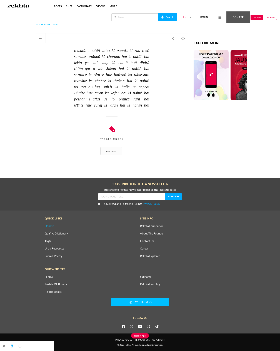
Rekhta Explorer (150, 255)
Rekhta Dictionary (56, 284)
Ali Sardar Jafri (47, 25)
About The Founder (152, 233)
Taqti (48, 240)
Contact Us (147, 240)
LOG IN (204, 17)
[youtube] (140, 326)
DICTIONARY (84, 6)
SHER (69, 6)
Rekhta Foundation (152, 225)
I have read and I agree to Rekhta (129, 203)
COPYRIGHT (158, 339)
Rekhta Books (53, 291)
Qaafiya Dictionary (56, 233)
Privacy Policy (151, 203)
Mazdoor (111, 150)
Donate (238, 17)
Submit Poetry (53, 255)
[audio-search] (167, 17)
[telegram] (157, 326)
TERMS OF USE (142, 339)
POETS (58, 6)
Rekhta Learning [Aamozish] (150, 284)
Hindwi (49, 276)
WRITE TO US (140, 302)
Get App (257, 17)
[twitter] (131, 326)
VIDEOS (100, 6)
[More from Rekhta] (219, 17)
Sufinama (145, 276)
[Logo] (18, 6)
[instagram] (148, 326)
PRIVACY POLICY (123, 339)
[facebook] (123, 326)
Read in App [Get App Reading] (140, 335)
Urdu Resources (54, 248)
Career (144, 248)
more (113, 6)
